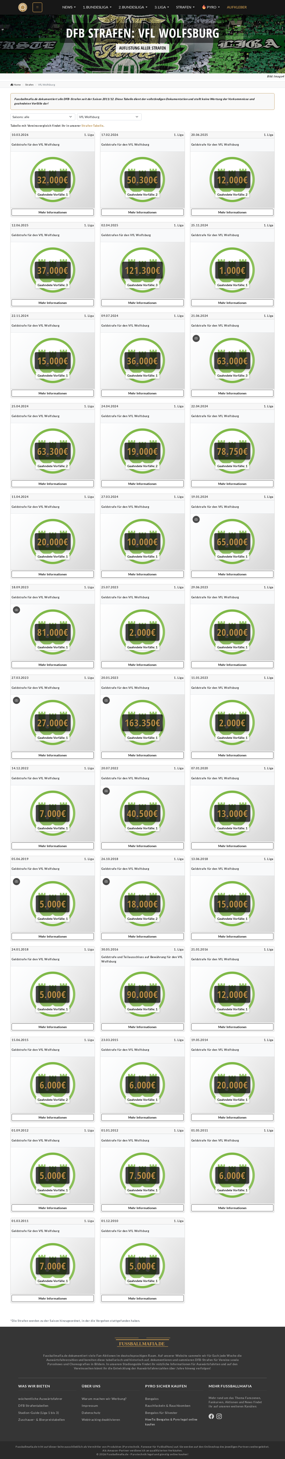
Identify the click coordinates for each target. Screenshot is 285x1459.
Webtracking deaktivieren (101, 1419)
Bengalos (152, 1399)
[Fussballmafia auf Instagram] (219, 1417)
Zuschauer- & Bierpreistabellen (41, 1419)
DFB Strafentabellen (33, 1405)
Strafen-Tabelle (92, 125)
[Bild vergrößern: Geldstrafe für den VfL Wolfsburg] (196, 338)
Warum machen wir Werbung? (104, 1399)
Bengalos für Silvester (161, 1413)
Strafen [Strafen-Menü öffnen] (184, 7)
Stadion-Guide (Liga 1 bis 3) (38, 1413)
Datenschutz (91, 1413)
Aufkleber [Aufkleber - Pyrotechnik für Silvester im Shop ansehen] (237, 7)
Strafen (29, 84)
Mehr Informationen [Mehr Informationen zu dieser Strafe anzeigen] (53, 212)
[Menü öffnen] (37, 7)
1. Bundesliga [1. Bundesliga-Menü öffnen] (96, 7)
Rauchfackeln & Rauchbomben (167, 1405)
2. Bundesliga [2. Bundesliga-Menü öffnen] (132, 7)
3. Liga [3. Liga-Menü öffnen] (161, 7)
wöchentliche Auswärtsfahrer (40, 1399)
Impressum (90, 1405)
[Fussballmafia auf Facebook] (211, 1417)
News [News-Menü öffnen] (67, 7)
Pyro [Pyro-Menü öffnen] (209, 7)
